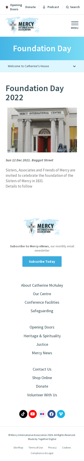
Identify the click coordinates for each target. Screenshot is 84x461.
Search (75, 7)
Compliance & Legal (42, 453)
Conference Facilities (42, 302)
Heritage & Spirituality (42, 335)
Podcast (51, 7)
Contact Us (42, 369)
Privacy (52, 447)
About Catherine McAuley (42, 285)
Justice (42, 344)
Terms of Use (35, 447)
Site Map (18, 447)
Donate (30, 7)
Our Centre (42, 293)
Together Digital (47, 439)
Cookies (66, 447)
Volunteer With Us (42, 394)
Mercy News (42, 352)
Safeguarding (42, 310)
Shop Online (42, 377)
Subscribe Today (42, 261)
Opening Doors (42, 327)
